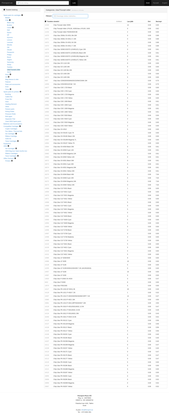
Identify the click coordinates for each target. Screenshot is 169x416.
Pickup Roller (9, 111)
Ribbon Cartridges (11, 153)
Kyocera (10, 37)
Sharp (9, 64)
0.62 (157, 28)
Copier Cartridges (11, 129)
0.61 (157, 49)
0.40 (157, 268)
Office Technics (9, 158)
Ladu (74, 3)
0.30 (157, 289)
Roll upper (8, 116)
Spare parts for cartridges (12, 15)
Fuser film (8, 99)
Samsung (10, 62)
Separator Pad (10, 119)
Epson (9, 32)
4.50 (157, 299)
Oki (8, 47)
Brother (9, 25)
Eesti (148, 3)
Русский (156, 3)
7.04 (157, 174)
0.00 (149, 25)
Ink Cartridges (10, 134)
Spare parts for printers (11, 92)
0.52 (157, 317)
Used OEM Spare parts (13, 121)
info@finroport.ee (87, 410)
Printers (8, 161)
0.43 (157, 313)
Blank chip (10, 23)
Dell (8, 30)
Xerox (9, 72)
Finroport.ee (7, 3)
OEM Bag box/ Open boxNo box (16, 151)
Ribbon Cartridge (11, 136)
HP (8, 35)
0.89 (157, 35)
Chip (6, 20)
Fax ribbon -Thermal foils (13, 131)
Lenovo (9, 40)
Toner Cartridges (11, 141)
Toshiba (9, 67)
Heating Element (11, 104)
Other (7, 106)
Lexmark (10, 42)
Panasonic (10, 52)
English (164, 3)
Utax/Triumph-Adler (13, 69)
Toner (7, 89)
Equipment (7, 143)
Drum (7, 74)
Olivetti (9, 50)
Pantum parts (9, 109)
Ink (6, 77)
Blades (7, 18)
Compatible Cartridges (11, 126)
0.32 (157, 292)
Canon (9, 27)
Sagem (9, 60)
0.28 (157, 310)
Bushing (8, 94)
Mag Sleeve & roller (12, 79)
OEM (5, 146)
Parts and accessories (12, 84)
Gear (7, 102)
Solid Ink (8, 139)
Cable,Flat (8, 97)
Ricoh (9, 57)
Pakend (7, 82)
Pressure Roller (10, 114)
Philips (9, 55)
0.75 (157, 80)
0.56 (157, 320)
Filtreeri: (49, 16)
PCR (6, 87)
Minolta (9, 45)
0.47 (157, 279)
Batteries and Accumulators (13, 124)
